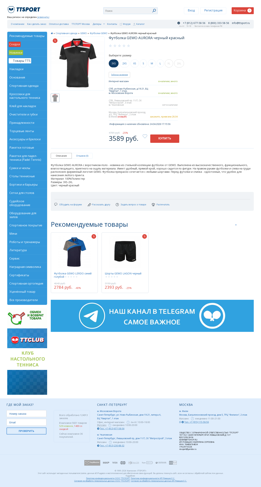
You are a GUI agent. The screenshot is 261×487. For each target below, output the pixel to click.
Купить (164, 138)
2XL (179, 63)
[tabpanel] (74, 262)
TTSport (24, 8)
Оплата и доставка (59, 24)
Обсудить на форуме (70, 204)
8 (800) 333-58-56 (218, 23)
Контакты (112, 24)
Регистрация (213, 10)
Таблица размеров (119, 74)
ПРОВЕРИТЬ (26, 431)
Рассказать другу (101, 204)
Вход (191, 10)
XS (134, 63)
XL (168, 63)
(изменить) (43, 17)
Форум (126, 24)
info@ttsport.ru (241, 23)
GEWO (83, 33)
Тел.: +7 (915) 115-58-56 (196, 422)
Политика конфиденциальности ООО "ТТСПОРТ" (108, 478)
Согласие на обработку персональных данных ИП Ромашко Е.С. (159, 481)
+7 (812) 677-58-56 (194, 23)
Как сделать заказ (36, 24)
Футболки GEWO (98, 33)
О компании (17, 24)
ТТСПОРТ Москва (81, 24)
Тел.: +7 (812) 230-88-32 (112, 445)
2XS (124, 63)
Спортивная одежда (66, 33)
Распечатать (163, 204)
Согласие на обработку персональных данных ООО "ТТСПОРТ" (102, 481)
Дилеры (97, 24)
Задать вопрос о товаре (133, 204)
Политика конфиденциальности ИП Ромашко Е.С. (153, 478)
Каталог (140, 24)
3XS (113, 63)
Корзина (243, 10)
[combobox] (130, 10)
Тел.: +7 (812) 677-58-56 (112, 428)
